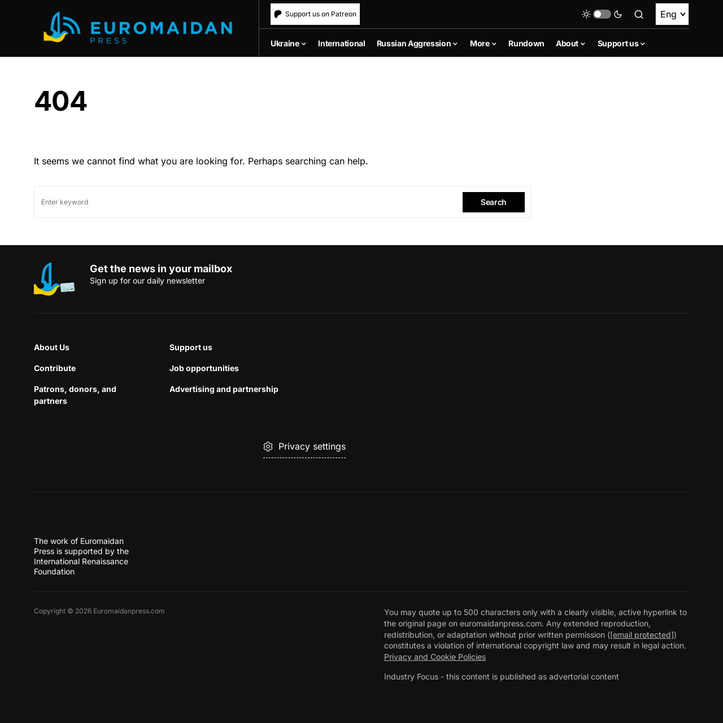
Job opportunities (204, 368)
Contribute (55, 368)
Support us (190, 347)
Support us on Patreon (315, 14)
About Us (51, 347)
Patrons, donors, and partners (75, 395)
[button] (602, 14)
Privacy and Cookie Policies (435, 656)
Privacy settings (304, 446)
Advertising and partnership (223, 389)
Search (494, 202)
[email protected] (642, 634)
